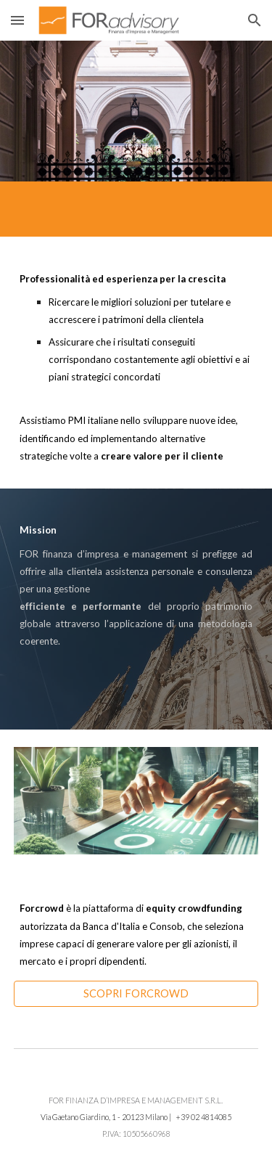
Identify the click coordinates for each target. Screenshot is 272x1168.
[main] (136, 362)
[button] (17, 20)
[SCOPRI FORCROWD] (136, 993)
